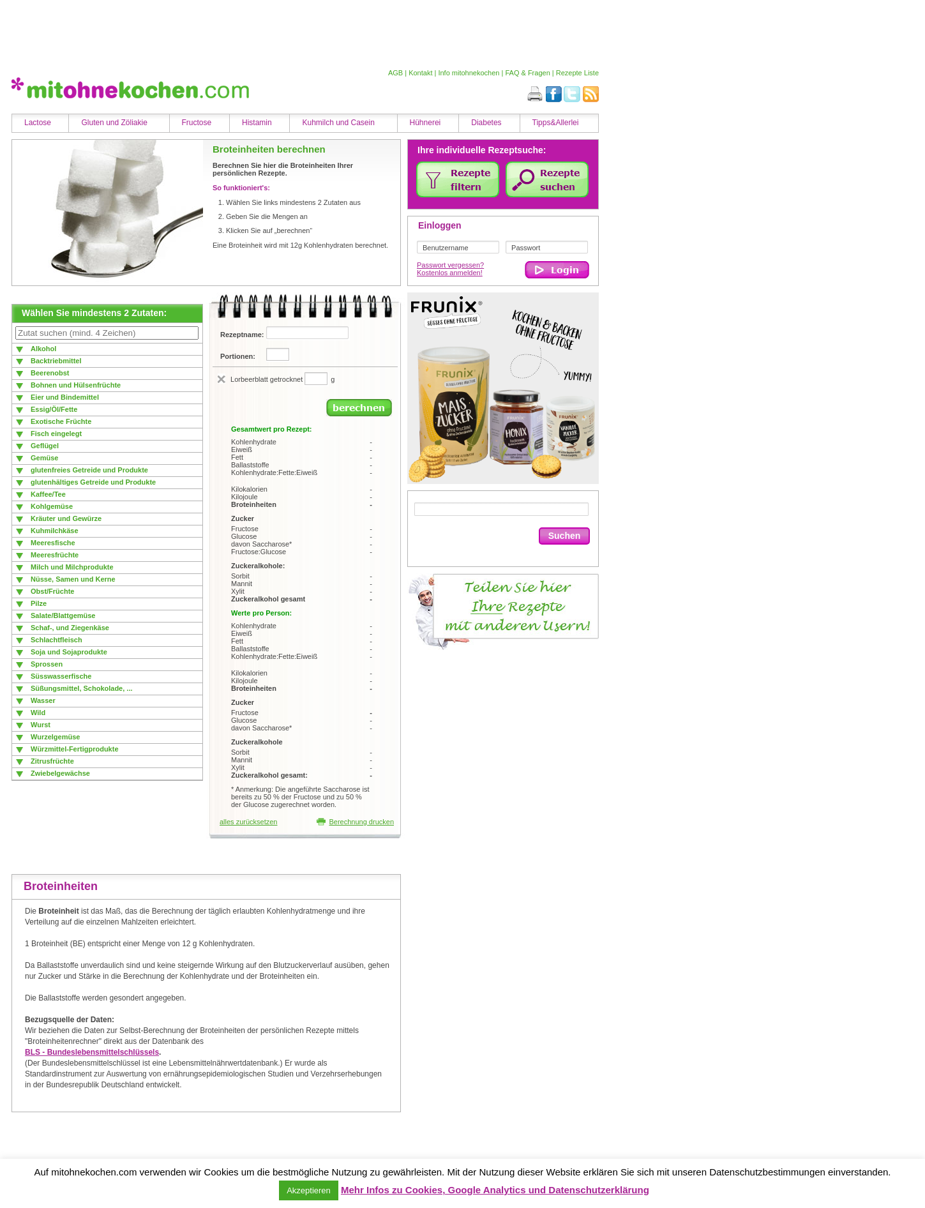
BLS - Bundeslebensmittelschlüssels (92, 1052)
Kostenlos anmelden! (450, 272)
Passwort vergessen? (450, 265)
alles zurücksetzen (249, 822)
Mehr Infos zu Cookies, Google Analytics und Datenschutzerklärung (495, 1189)
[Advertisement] (302, 34)
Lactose (37, 122)
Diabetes (486, 122)
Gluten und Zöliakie (114, 122)
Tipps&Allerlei (555, 122)
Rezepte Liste (577, 73)
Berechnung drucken (355, 822)
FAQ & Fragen (527, 73)
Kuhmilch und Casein (338, 122)
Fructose (197, 122)
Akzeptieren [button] (309, 1190)
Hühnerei (425, 122)
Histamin (257, 122)
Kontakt (420, 73)
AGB (395, 73)
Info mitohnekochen (468, 73)
